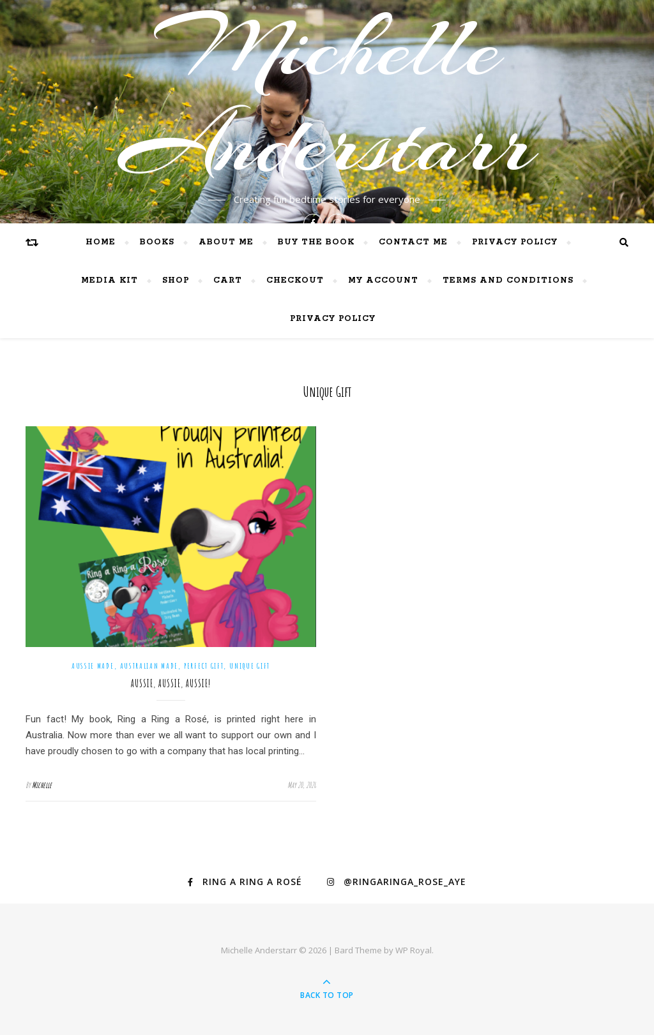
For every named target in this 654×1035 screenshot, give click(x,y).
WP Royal (413, 950)
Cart (227, 280)
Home (101, 242)
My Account (383, 280)
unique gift (249, 666)
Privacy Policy (515, 242)
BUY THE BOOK (316, 242)
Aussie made (93, 666)
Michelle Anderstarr (327, 95)
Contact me (413, 242)
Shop (175, 280)
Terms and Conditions (508, 280)
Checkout (295, 280)
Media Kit (109, 280)
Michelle (42, 785)
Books (157, 242)
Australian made (149, 666)
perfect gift (204, 666)
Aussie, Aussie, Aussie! (171, 683)
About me (226, 242)
